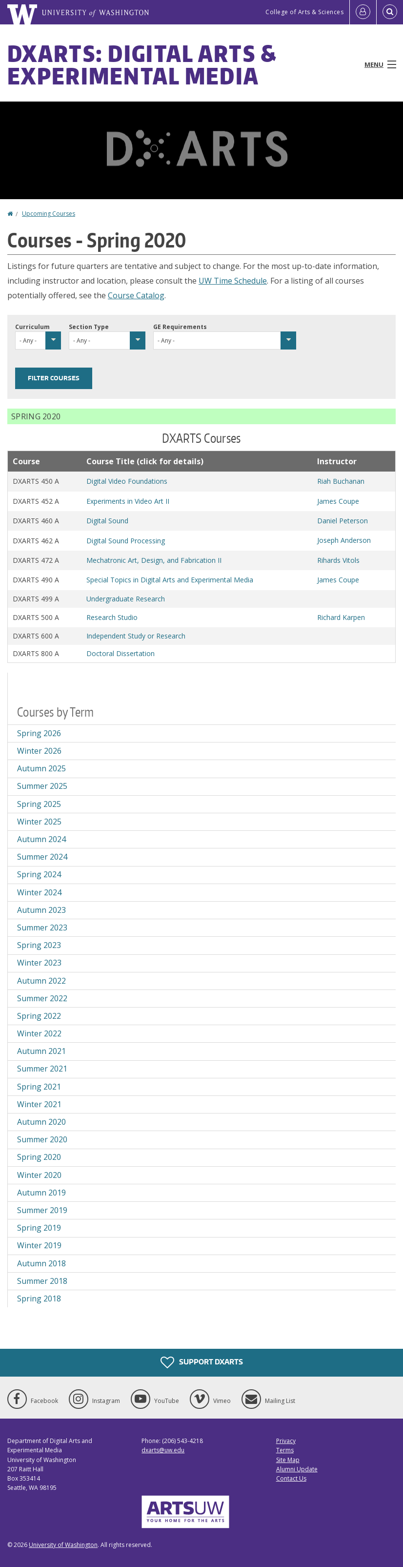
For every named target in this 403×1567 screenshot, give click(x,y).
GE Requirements (180, 327)
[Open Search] (390, 12)
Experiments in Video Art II (127, 501)
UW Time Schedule (233, 280)
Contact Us (291, 1478)
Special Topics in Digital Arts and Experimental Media (169, 579)
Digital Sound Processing (125, 540)
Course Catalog (136, 295)
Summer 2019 (42, 1210)
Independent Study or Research (135, 635)
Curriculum (32, 327)
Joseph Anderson (344, 540)
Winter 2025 (39, 821)
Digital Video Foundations (126, 481)
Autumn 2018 (41, 1263)
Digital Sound (107, 520)
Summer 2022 (42, 998)
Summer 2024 (42, 856)
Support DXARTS (202, 1362)
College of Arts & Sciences (304, 12)
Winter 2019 (39, 1245)
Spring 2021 (39, 1086)
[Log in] (363, 12)
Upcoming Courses (48, 213)
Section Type (89, 327)
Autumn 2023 (41, 910)
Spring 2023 (39, 945)
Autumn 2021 (41, 1051)
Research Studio (112, 617)
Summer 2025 (42, 786)
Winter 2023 (39, 962)
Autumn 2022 (41, 980)
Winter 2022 (39, 1033)
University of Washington (63, 1545)
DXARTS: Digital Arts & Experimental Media (142, 64)
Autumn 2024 (41, 839)
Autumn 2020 (41, 1121)
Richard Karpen (341, 617)
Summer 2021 (42, 1068)
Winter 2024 (39, 892)
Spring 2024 (39, 874)
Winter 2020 (39, 1175)
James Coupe (338, 501)
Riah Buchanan (340, 481)
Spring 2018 (39, 1298)
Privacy (286, 1441)
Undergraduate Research (125, 598)
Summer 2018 (42, 1281)
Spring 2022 (39, 1015)
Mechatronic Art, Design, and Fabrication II (154, 560)
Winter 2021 (39, 1104)
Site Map (288, 1460)
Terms (285, 1450)
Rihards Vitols (338, 560)
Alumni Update (297, 1469)
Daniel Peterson (342, 520)
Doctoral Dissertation (120, 653)
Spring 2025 (39, 804)
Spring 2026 (39, 733)
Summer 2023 (42, 927)
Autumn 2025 (41, 768)
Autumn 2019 (41, 1192)
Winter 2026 (39, 750)
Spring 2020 (39, 1157)
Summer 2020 (42, 1139)
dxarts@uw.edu (162, 1450)
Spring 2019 (39, 1227)
